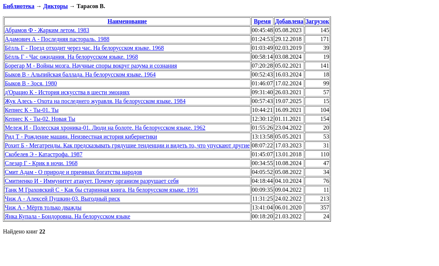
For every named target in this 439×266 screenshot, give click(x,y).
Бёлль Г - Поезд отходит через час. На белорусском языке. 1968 (84, 48)
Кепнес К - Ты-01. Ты (32, 110)
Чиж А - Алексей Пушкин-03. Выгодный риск (62, 198)
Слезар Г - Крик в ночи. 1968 (41, 163)
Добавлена (289, 21)
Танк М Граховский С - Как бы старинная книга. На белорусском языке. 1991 (101, 190)
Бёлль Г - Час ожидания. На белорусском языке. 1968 (71, 57)
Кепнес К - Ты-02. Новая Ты (40, 119)
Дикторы (55, 6)
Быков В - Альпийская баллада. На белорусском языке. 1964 (80, 74)
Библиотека (18, 6)
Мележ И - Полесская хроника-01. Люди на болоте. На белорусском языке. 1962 (105, 128)
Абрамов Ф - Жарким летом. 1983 (47, 30)
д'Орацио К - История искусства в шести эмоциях (67, 92)
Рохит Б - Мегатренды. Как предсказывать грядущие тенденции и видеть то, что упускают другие (127, 145)
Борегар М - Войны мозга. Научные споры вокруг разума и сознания (91, 65)
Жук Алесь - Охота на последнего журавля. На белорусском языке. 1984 (95, 101)
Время (262, 21)
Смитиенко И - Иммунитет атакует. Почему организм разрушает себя (92, 181)
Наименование (127, 21)
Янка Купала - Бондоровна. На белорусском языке (67, 216)
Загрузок (317, 21)
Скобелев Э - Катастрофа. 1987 (43, 154)
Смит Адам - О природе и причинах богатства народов (73, 172)
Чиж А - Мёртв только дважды (43, 207)
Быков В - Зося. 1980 (31, 83)
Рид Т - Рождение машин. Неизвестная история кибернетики (81, 136)
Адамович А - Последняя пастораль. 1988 (57, 39)
